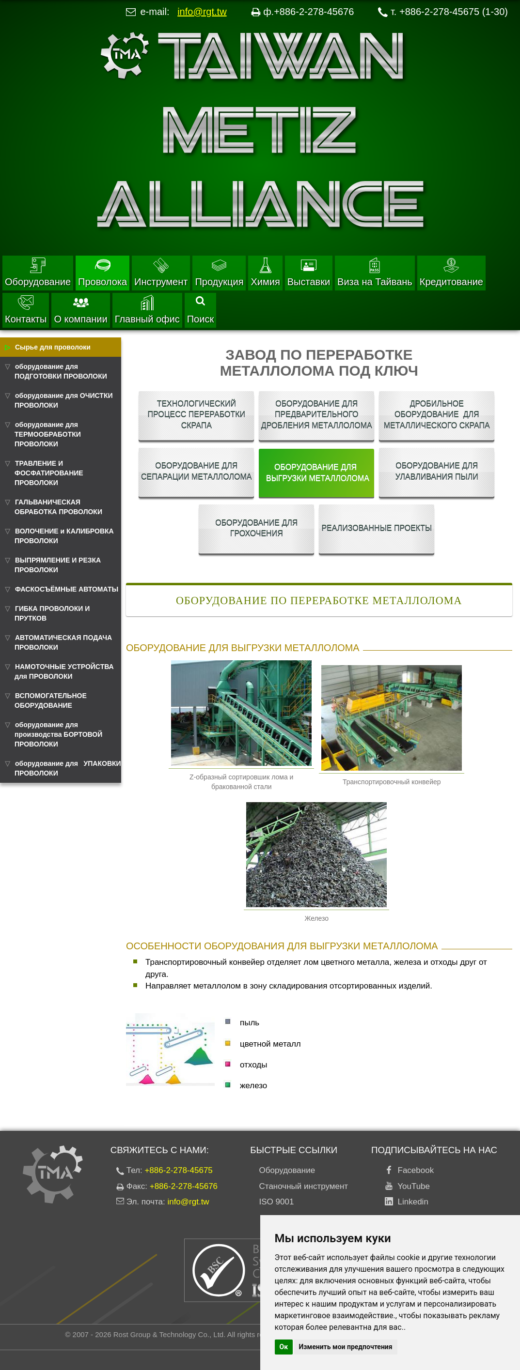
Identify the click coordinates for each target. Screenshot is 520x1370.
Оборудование (38, 272)
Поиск (200, 310)
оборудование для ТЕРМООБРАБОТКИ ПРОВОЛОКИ (48, 434)
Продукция (219, 272)
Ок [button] (284, 1347)
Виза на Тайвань (374, 272)
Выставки (308, 272)
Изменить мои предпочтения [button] (346, 1347)
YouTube (411, 1186)
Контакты (26, 309)
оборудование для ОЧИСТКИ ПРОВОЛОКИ (64, 400)
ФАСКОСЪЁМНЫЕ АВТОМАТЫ (66, 589)
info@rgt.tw (201, 11)
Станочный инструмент (303, 1186)
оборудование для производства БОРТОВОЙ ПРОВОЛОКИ (58, 734)
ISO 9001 (276, 1201)
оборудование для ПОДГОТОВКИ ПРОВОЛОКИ (61, 371)
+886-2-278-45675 (178, 1170)
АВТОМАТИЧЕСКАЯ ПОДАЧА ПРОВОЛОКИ (63, 642)
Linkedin (410, 1201)
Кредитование (451, 272)
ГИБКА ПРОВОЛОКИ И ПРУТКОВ (52, 613)
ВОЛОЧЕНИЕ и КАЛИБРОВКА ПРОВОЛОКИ (64, 536)
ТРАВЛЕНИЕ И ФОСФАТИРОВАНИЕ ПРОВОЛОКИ (49, 473)
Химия (265, 272)
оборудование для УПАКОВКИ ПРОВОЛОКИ (68, 768)
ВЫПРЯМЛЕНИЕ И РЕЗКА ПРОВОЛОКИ (58, 565)
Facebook (413, 1170)
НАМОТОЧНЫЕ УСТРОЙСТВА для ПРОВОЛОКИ (64, 671)
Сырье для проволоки (53, 347)
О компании (80, 309)
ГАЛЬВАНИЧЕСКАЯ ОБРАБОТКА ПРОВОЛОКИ (58, 507)
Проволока (102, 272)
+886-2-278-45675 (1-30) (453, 11)
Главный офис (147, 309)
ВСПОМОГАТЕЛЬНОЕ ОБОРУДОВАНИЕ (51, 700)
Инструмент (161, 272)
